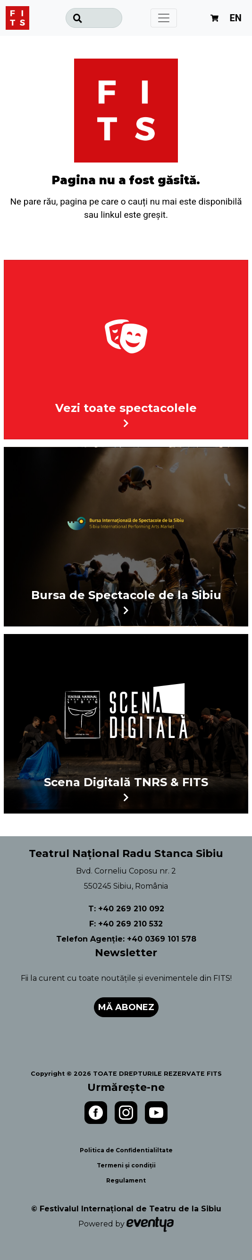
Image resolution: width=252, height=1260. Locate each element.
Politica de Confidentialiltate (126, 1150)
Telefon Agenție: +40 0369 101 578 (126, 938)
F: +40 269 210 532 (126, 923)
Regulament (126, 1180)
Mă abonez (126, 1007)
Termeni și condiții (126, 1165)
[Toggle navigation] (164, 18)
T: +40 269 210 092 (126, 908)
